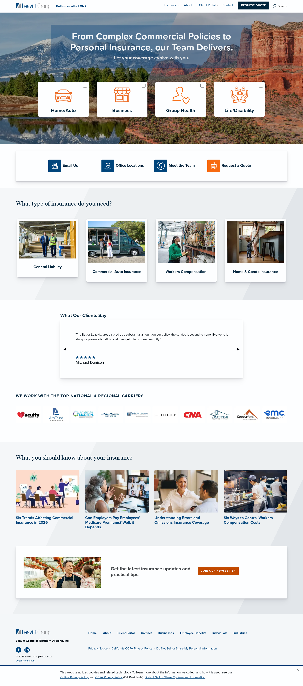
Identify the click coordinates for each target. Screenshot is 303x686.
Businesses (166, 633)
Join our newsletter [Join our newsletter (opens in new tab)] (218, 570)
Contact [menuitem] (227, 5)
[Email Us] (71, 166)
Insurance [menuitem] (170, 5)
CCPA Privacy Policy (109, 677)
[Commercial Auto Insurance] (116, 282)
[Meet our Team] (178, 166)
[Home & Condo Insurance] (255, 282)
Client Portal (126, 633)
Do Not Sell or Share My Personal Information (186, 648)
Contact (146, 633)
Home (92, 633)
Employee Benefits (193, 633)
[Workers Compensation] (186, 282)
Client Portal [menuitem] (207, 5)
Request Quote (253, 5)
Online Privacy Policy (74, 677)
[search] (279, 6)
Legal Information (25, 660)
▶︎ (240, 349)
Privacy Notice (98, 648)
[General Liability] (47, 277)
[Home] (33, 632)
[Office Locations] (125, 166)
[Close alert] (298, 670)
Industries (240, 633)
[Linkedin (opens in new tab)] (28, 651)
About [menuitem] (188, 5)
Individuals (219, 633)
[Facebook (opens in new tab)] (20, 651)
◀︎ (66, 349)
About (107, 633)
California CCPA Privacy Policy (131, 648)
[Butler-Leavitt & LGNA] (33, 6)
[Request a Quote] (230, 166)
